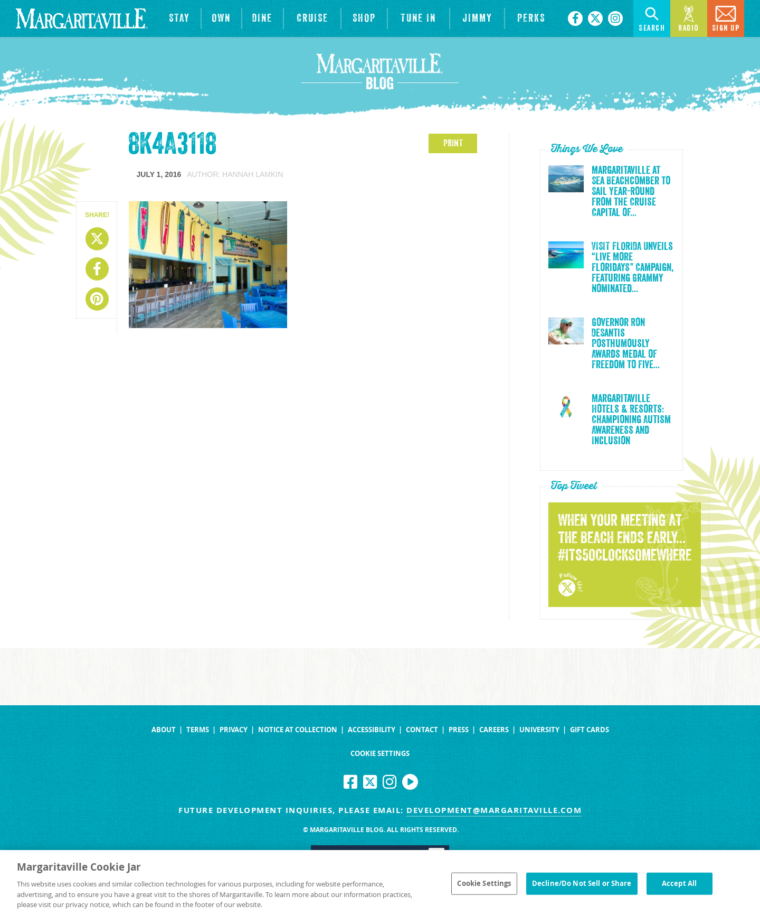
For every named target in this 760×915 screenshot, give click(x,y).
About (163, 729)
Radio (688, 17)
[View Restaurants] (262, 18)
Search (652, 17)
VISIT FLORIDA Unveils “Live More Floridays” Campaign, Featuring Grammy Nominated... (632, 267)
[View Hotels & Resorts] (179, 18)
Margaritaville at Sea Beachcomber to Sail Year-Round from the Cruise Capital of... (631, 191)
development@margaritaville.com (494, 810)
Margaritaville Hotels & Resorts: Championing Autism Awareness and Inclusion (631, 420)
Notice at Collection (297, 729)
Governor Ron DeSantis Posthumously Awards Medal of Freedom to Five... (626, 344)
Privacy (234, 729)
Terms (197, 729)
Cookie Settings (380, 753)
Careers (494, 729)
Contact (422, 729)
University (539, 729)
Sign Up (726, 17)
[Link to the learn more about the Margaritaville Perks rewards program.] (531, 18)
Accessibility (371, 729)
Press (459, 729)
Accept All (679, 887)
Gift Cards (589, 729)
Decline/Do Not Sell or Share (582, 887)
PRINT (453, 143)
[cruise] (312, 18)
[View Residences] (221, 18)
